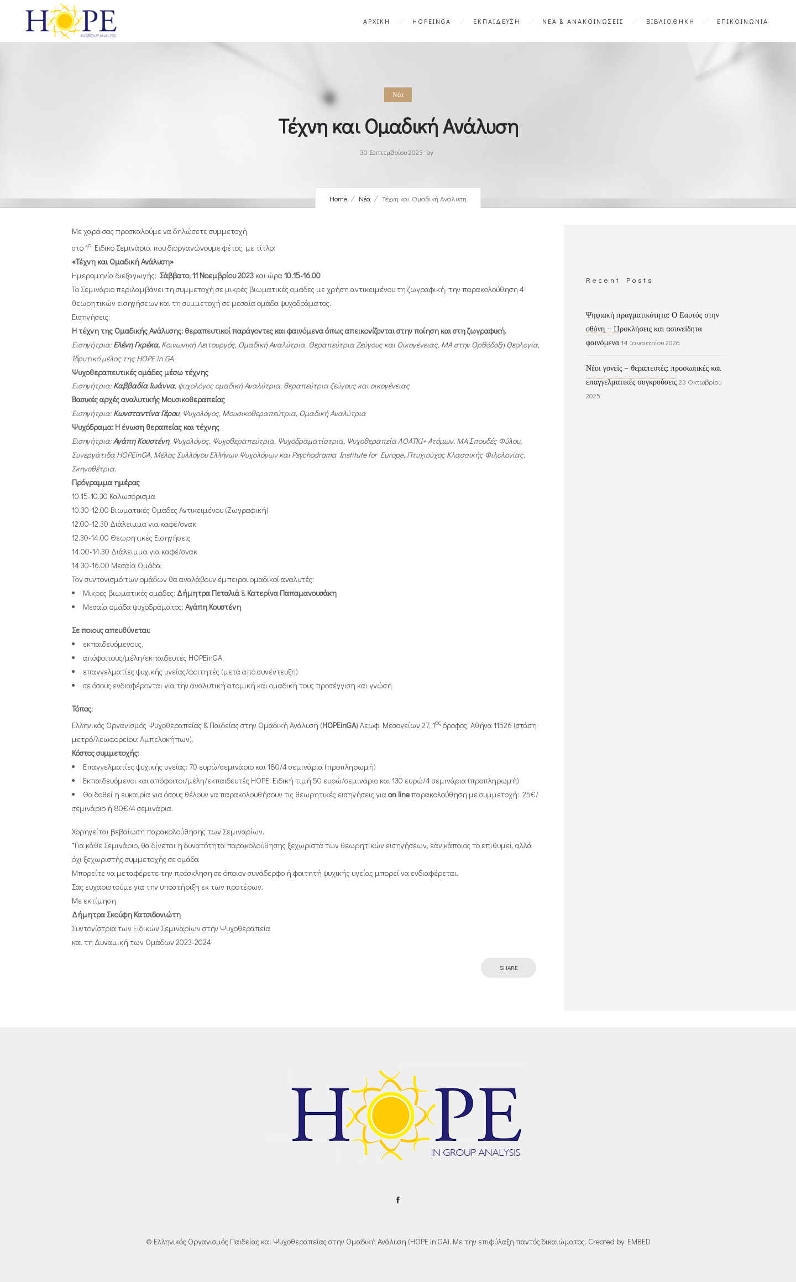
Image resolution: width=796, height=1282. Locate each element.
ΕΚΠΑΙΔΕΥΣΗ (496, 21)
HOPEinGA (431, 21)
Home (338, 198)
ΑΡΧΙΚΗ (376, 21)
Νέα (365, 198)
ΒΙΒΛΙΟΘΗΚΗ (670, 21)
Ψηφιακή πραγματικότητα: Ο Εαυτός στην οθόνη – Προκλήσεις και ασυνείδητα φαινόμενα (652, 328)
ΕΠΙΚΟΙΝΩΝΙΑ (742, 21)
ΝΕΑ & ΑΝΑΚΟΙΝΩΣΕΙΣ (583, 21)
